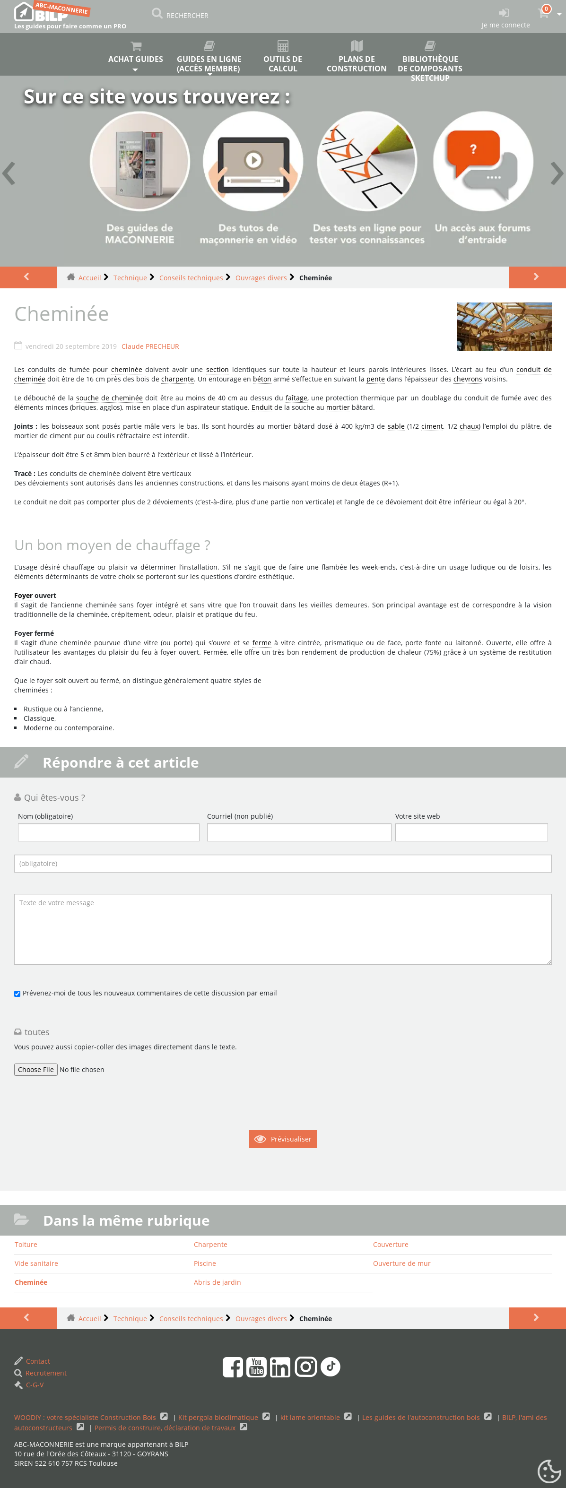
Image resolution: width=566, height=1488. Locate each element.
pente (375, 378)
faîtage (296, 397)
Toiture (26, 1244)
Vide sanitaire (36, 1263)
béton (262, 378)
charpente (177, 378)
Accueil (89, 277)
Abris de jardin (217, 1282)
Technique (130, 277)
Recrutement (40, 1372)
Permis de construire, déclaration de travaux (166, 1427)
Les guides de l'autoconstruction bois (422, 1417)
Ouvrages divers (261, 277)
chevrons (467, 378)
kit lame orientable (311, 1417)
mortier (338, 407)
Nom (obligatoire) (45, 816)
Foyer (23, 595)
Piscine (205, 1263)
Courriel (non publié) (240, 816)
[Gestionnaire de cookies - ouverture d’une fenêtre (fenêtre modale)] (549, 1472)
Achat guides (136, 52)
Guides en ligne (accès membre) (209, 57)
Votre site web (417, 816)
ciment (432, 426)
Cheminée (31, 1282)
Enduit (262, 407)
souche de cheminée (109, 397)
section (217, 369)
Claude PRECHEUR (150, 346)
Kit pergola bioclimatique (219, 1417)
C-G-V (29, 1384)
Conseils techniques (191, 277)
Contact (32, 1361)
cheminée (126, 369)
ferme (262, 642)
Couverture (391, 1244)
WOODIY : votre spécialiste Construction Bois (86, 1417)
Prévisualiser (291, 1138)
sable (396, 426)
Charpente (210, 1244)
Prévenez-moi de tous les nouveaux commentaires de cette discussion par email (150, 992)
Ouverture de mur (402, 1263)
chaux (469, 426)
